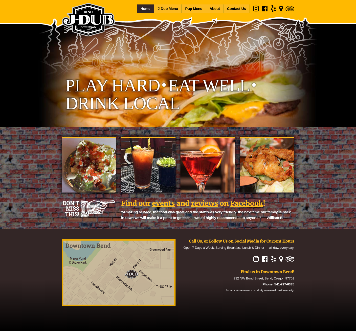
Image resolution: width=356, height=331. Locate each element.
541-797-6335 (284, 284)
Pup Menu (193, 8)
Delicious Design (286, 290)
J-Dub (244, 290)
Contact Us (236, 8)
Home (145, 8)
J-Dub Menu (167, 8)
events (163, 203)
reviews (204, 203)
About (214, 8)
